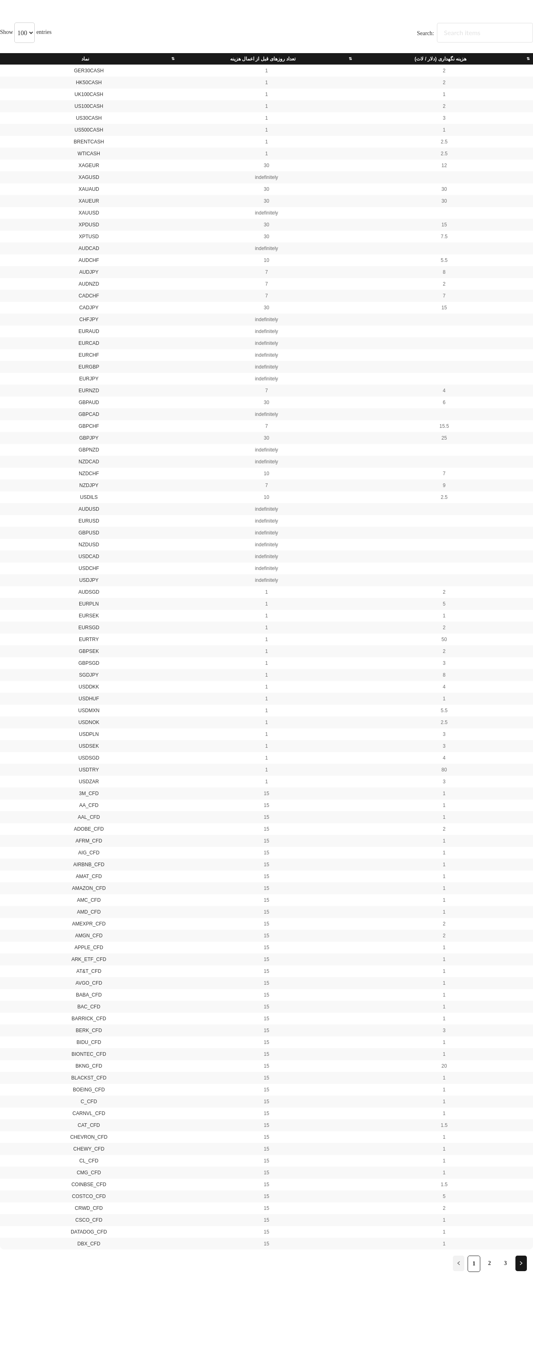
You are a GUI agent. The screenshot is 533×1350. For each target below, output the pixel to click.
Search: (475, 33)
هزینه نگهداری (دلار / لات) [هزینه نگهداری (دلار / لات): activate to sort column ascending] (440, 59)
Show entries (26, 32)
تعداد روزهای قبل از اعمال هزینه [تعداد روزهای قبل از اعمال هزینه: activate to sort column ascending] (263, 59)
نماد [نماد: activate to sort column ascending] (85, 59)
